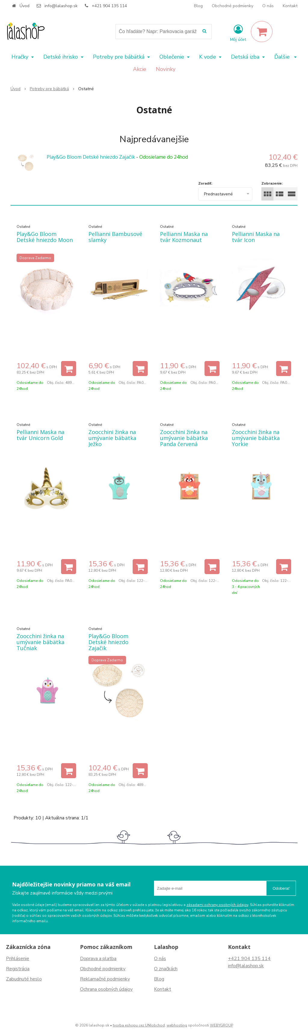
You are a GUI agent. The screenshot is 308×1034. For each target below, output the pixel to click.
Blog (198, 6)
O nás (268, 6)
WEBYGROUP (221, 1025)
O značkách (165, 968)
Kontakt (290, 6)
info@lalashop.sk (61, 6)
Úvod (24, 6)
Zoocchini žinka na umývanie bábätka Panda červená (184, 438)
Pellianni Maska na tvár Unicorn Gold (40, 435)
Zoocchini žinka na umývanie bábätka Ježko (112, 438)
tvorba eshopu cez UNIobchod (139, 1025)
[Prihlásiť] (238, 33)
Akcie (139, 69)
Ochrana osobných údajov (106, 989)
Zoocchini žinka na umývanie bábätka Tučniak (40, 642)
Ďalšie (285, 56)
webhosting (177, 1025)
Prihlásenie (17, 958)
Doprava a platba (98, 958)
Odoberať (281, 888)
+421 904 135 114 (109, 6)
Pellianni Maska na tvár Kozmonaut (184, 236)
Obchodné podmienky (232, 6)
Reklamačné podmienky (105, 979)
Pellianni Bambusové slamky (115, 236)
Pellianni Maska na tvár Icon (256, 236)
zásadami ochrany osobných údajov (217, 904)
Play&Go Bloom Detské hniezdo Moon (45, 236)
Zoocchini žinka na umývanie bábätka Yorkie (256, 438)
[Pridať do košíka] (68, 368)
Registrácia (17, 968)
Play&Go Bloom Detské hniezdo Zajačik (91, 157)
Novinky (165, 69)
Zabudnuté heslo (24, 979)
